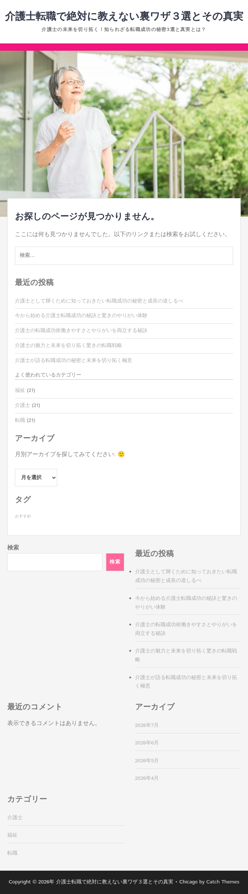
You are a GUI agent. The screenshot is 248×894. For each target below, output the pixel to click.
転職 (20, 420)
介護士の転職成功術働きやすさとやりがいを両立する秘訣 (81, 330)
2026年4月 (147, 778)
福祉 (20, 390)
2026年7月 (147, 725)
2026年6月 (147, 743)
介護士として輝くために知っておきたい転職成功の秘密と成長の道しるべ (99, 301)
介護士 (22, 405)
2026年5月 (147, 760)
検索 (13, 548)
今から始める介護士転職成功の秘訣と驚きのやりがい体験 (81, 315)
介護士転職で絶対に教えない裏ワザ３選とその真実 (124, 16)
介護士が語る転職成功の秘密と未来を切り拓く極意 (73, 360)
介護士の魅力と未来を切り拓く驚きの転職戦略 (68, 345)
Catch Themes (222, 882)
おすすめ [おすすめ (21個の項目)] (23, 516)
